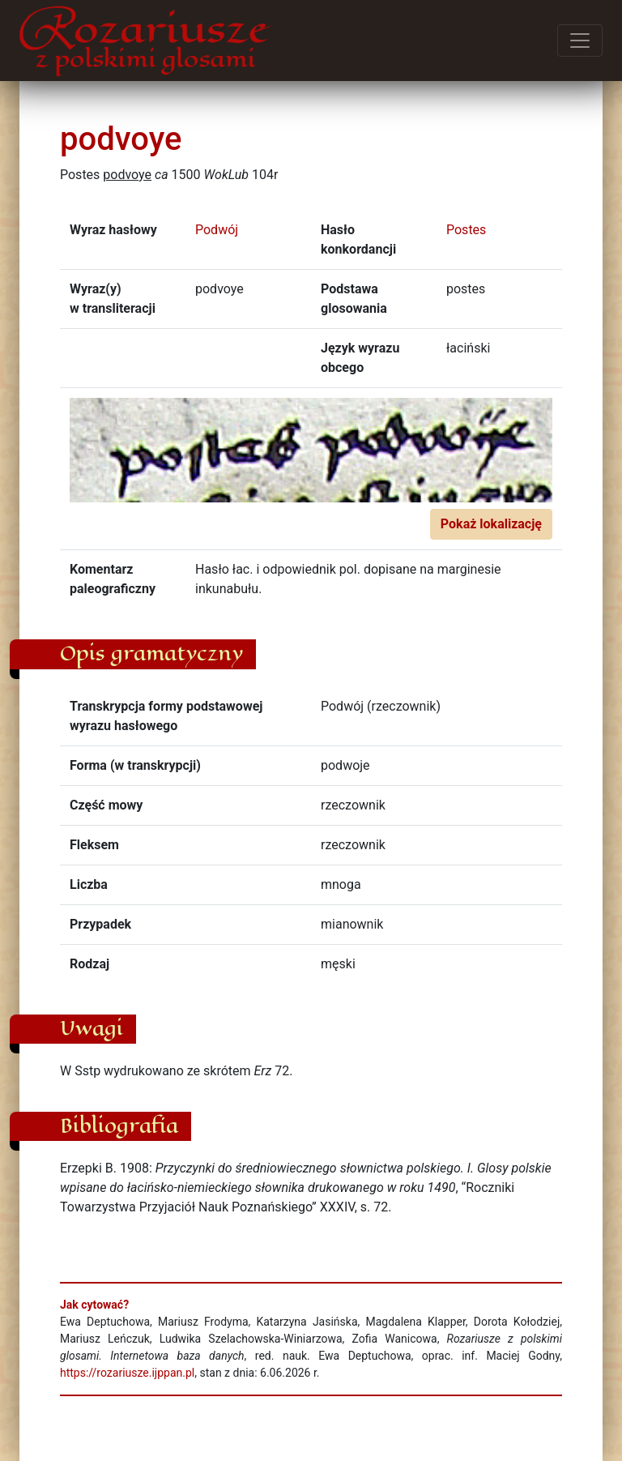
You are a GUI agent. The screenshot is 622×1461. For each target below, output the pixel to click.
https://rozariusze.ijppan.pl (127, 1372)
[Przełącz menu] (580, 40)
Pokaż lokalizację (491, 524)
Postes (466, 229)
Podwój (216, 229)
